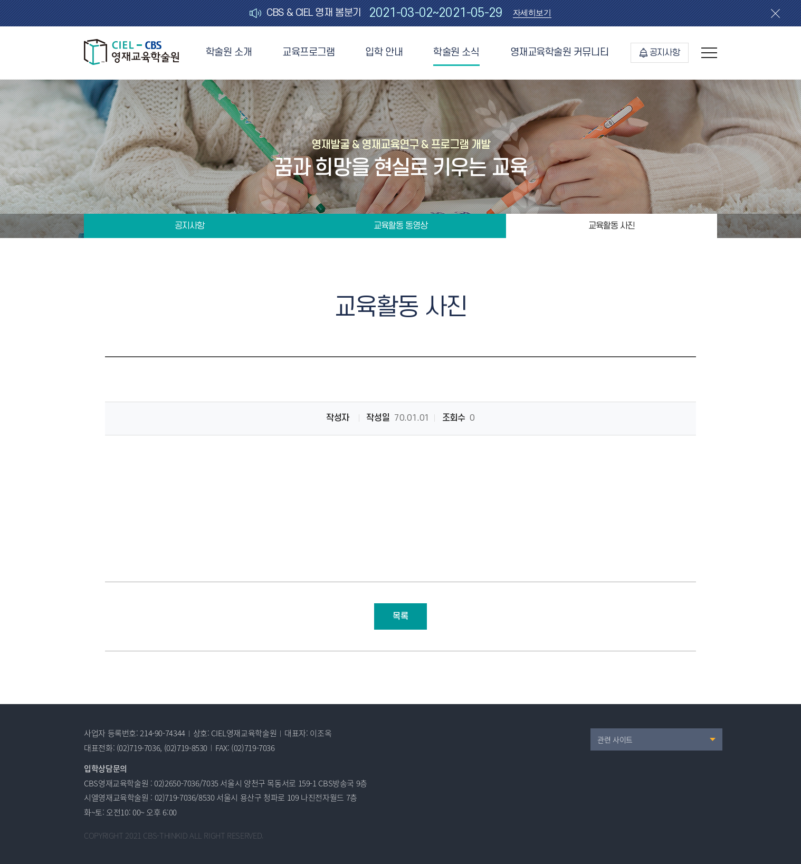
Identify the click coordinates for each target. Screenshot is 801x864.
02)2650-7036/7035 (186, 783)
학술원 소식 (456, 52)
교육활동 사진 (611, 226)
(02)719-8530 (186, 748)
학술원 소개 (229, 52)
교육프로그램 (308, 52)
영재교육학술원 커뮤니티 (559, 52)
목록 (400, 616)
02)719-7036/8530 (185, 797)
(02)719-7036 (138, 748)
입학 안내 (384, 52)
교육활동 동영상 (400, 226)
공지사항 (660, 53)
